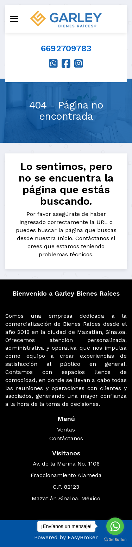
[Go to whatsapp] (115, 526)
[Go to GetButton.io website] (115, 540)
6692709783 (66, 48)
